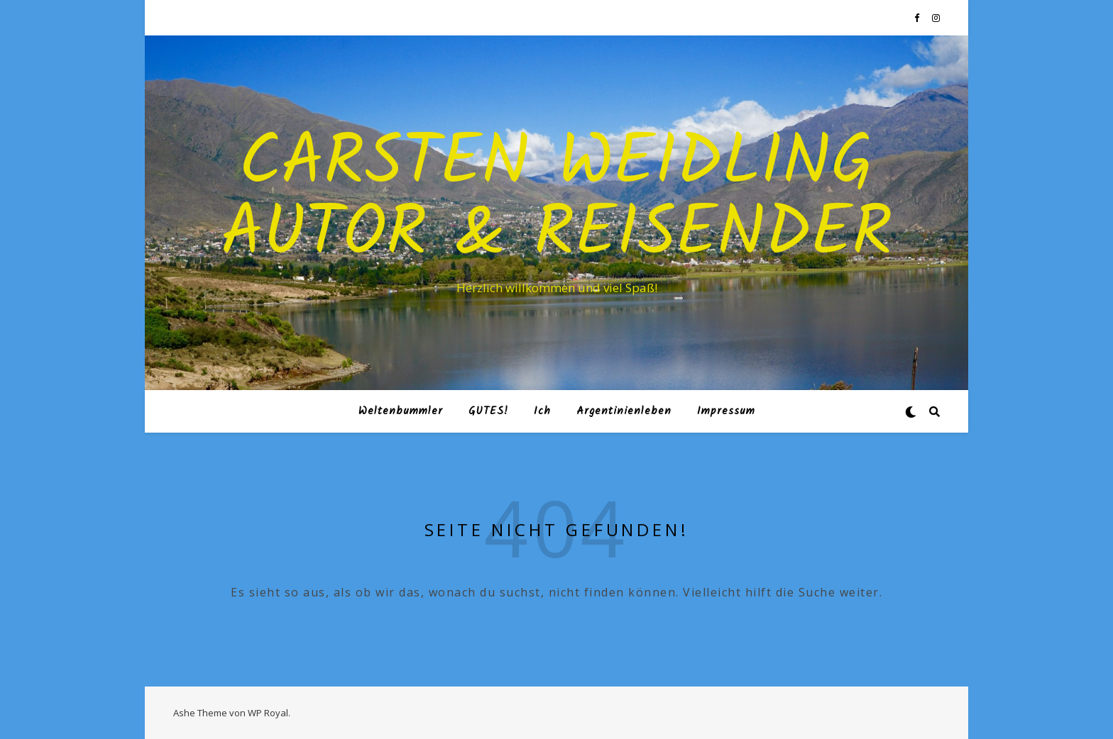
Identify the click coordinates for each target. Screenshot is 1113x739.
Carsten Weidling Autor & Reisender (557, 200)
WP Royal (268, 712)
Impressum (726, 411)
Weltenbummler (400, 411)
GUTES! (488, 411)
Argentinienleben (623, 411)
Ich (542, 411)
